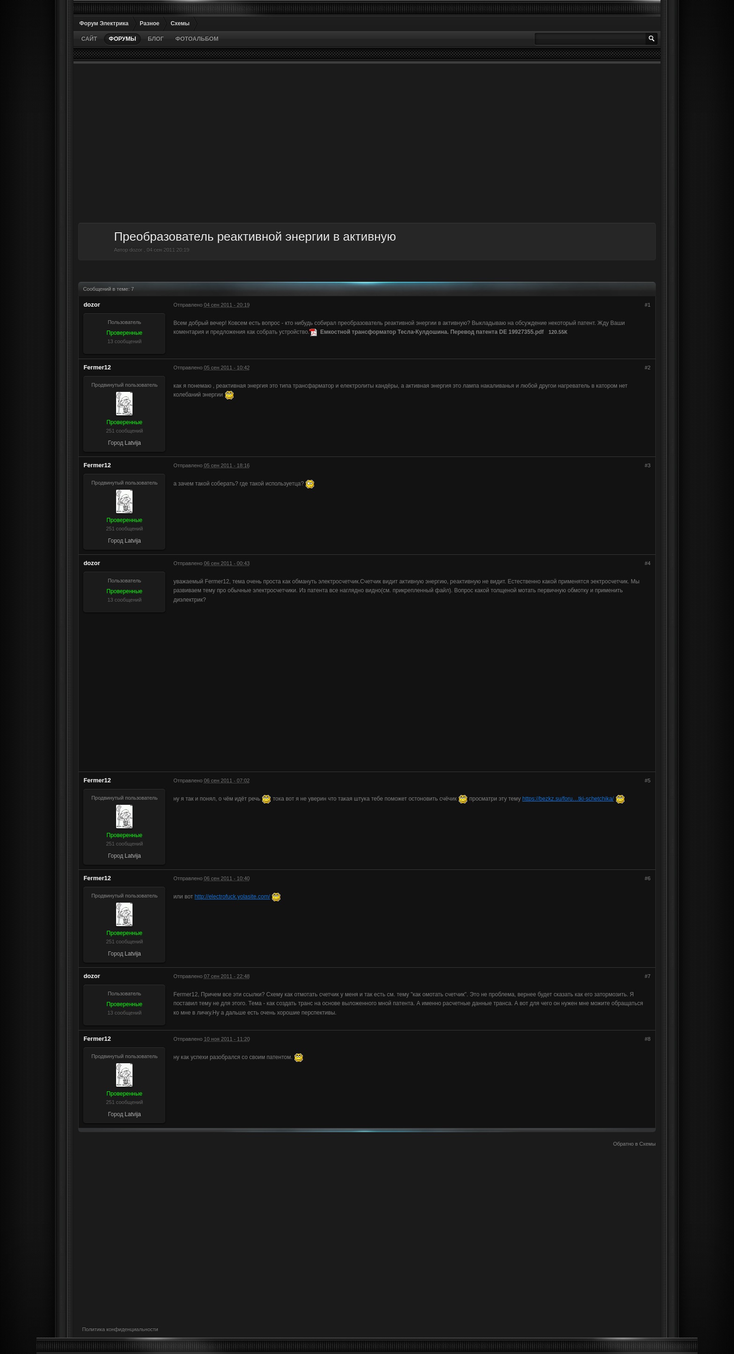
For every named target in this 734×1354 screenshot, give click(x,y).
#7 (647, 976)
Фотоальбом (196, 39)
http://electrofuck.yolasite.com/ (232, 896)
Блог (156, 39)
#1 (647, 305)
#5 (647, 780)
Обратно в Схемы (634, 1144)
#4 (647, 563)
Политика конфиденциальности (120, 1329)
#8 (647, 1039)
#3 (647, 465)
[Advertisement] (359, 143)
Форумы (122, 39)
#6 (647, 878)
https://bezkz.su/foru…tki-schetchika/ (568, 798)
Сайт (89, 39)
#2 (647, 367)
